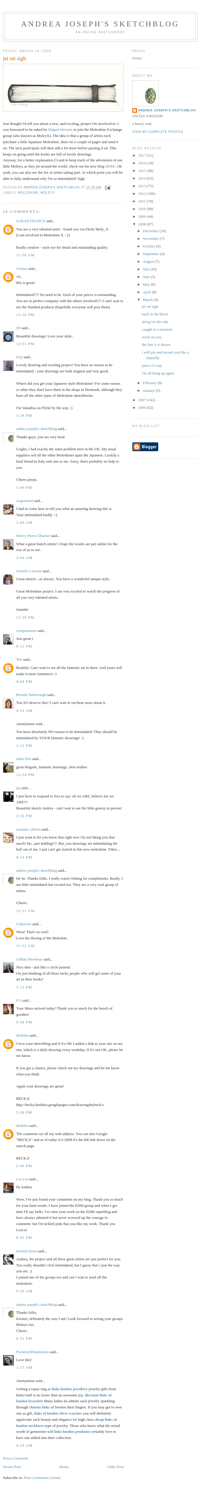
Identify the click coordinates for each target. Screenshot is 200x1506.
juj (18, 788)
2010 (142, 209)
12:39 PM (25, 617)
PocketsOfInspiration (32, 1352)
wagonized (24, 500)
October (149, 246)
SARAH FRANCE (30, 221)
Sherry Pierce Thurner (33, 535)
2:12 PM (24, 745)
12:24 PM (25, 774)
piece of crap (151, 365)
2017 (142, 155)
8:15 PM (24, 646)
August (149, 261)
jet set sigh (150, 306)
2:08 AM (24, 522)
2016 (142, 163)
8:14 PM (24, 857)
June (147, 277)
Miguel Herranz (60, 129)
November (151, 238)
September (151, 254)
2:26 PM (24, 816)
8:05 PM (24, 1237)
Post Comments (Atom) (42, 1477)
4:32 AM (24, 710)
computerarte (26, 630)
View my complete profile (157, 131)
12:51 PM (25, 344)
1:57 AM (24, 1367)
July (146, 269)
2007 (142, 400)
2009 (142, 216)
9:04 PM (24, 681)
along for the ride (155, 321)
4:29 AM (24, 1445)
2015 (142, 170)
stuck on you (151, 337)
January (149, 390)
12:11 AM (25, 910)
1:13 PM (24, 987)
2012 (142, 193)
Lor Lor (22, 1179)
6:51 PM (24, 1338)
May (147, 284)
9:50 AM (24, 1291)
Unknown (23, 924)
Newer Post (12, 1467)
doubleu (22, 1035)
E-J (18, 1000)
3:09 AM (24, 557)
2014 (142, 178)
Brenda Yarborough (31, 694)
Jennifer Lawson (28, 571)
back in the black (155, 314)
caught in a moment (157, 329)
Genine (21, 268)
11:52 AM (25, 945)
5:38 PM (24, 1112)
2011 (142, 201)
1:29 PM (24, 415)
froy (19, 357)
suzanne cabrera (28, 829)
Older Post (115, 1467)
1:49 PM (24, 487)
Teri (19, 659)
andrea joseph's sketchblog (100, 24)
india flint (23, 759)
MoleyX (48, 192)
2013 (142, 186)
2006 (142, 407)
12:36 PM (25, 314)
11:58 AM (25, 255)
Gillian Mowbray (29, 959)
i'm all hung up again (158, 373)
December (151, 231)
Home (64, 1467)
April (147, 292)
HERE (110, 166)
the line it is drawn (156, 344)
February (150, 383)
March (148, 299)
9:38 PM (24, 1022)
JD (18, 328)
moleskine (28, 192)
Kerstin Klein (26, 1251)
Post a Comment (15, 1458)
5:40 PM (24, 1166)
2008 (142, 224)
